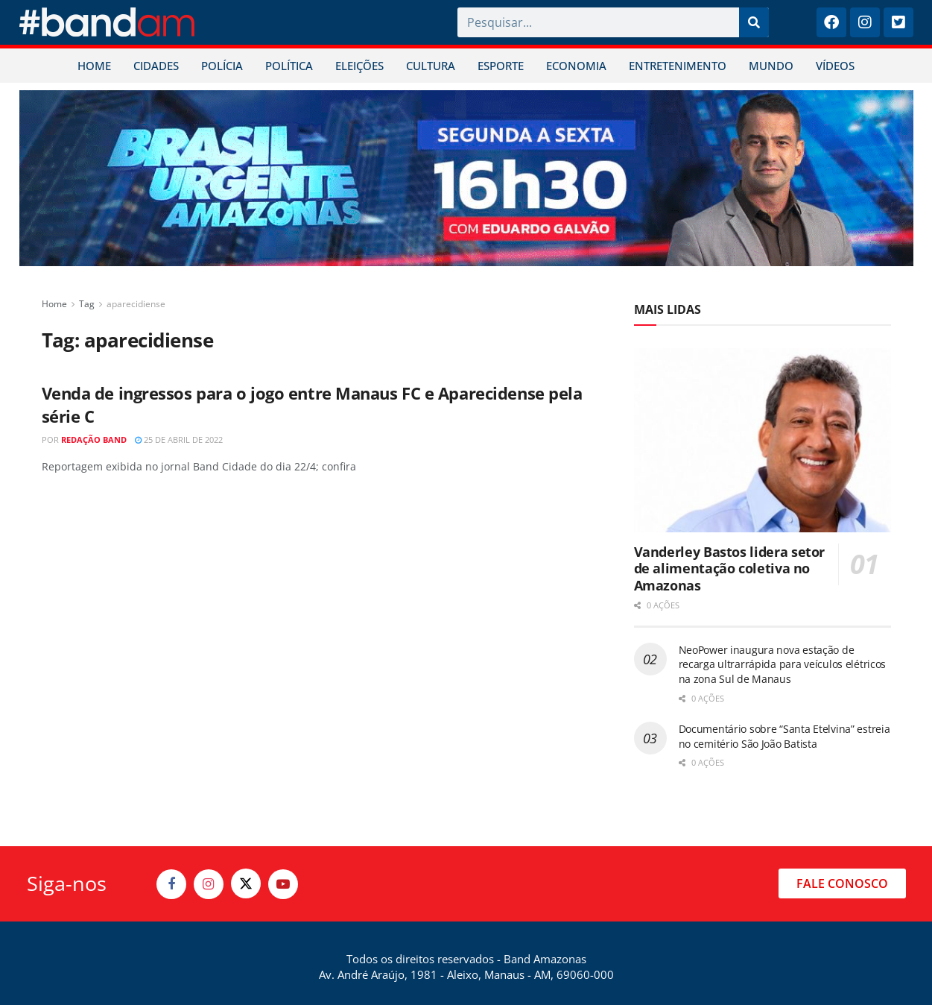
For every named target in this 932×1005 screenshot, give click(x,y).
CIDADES (156, 65)
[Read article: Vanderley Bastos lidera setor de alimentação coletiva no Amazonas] (762, 440)
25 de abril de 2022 (179, 439)
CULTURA (430, 65)
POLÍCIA (222, 65)
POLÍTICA (289, 65)
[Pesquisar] (754, 22)
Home (54, 303)
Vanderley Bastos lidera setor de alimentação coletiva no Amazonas (729, 568)
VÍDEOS (835, 65)
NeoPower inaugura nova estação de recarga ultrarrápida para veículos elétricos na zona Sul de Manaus (783, 664)
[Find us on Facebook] (171, 884)
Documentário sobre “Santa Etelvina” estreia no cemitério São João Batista (784, 736)
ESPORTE (501, 65)
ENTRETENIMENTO (677, 65)
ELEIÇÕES (359, 65)
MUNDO (771, 65)
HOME (94, 65)
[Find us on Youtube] (283, 884)
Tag (87, 303)
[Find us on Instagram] (209, 884)
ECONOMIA (576, 65)
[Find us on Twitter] (246, 883)
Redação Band (94, 439)
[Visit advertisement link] (466, 178)
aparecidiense (136, 303)
